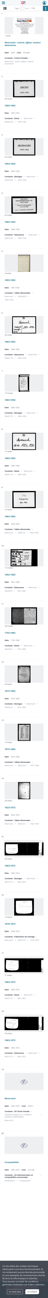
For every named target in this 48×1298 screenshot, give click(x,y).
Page (17, 8)
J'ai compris (32, 1291)
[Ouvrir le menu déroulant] (3, 3)
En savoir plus (15, 1291)
